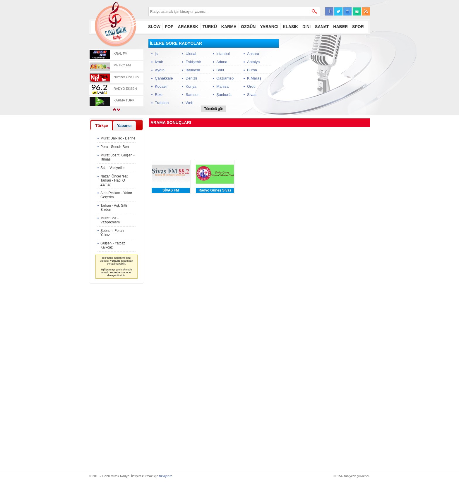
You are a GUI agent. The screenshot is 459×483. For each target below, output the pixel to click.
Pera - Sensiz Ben (114, 147)
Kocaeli (161, 86)
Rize (158, 94)
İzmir (159, 62)
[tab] (101, 125)
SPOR (358, 26)
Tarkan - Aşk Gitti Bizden (113, 207)
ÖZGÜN (248, 26)
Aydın (160, 70)
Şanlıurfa (224, 94)
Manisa (222, 86)
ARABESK (188, 26)
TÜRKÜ (210, 26)
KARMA (229, 26)
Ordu (251, 86)
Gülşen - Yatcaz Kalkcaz (112, 245)
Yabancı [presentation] (124, 125)
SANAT (322, 26)
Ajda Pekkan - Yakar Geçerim (116, 195)
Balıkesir (193, 70)
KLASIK (290, 26)
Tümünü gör (213, 109)
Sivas (251, 94)
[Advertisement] (326, 75)
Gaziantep (225, 78)
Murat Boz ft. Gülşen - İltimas (117, 157)
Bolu (220, 70)
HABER (340, 26)
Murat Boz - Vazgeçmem (110, 220)
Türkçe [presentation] (101, 125)
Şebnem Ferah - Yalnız (113, 233)
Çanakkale (164, 78)
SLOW (154, 26)
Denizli (191, 78)
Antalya (253, 62)
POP (169, 26)
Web (189, 103)
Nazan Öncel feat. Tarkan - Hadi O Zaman (114, 180)
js (156, 53)
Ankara (253, 53)
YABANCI (269, 26)
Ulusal (191, 53)
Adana (221, 62)
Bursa (252, 70)
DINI (306, 26)
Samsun (193, 94)
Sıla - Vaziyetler (112, 168)
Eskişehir (193, 62)
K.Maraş (254, 78)
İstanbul (223, 53)
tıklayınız (165, 476)
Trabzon (162, 103)
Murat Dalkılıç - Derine (117, 138)
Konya (191, 86)
